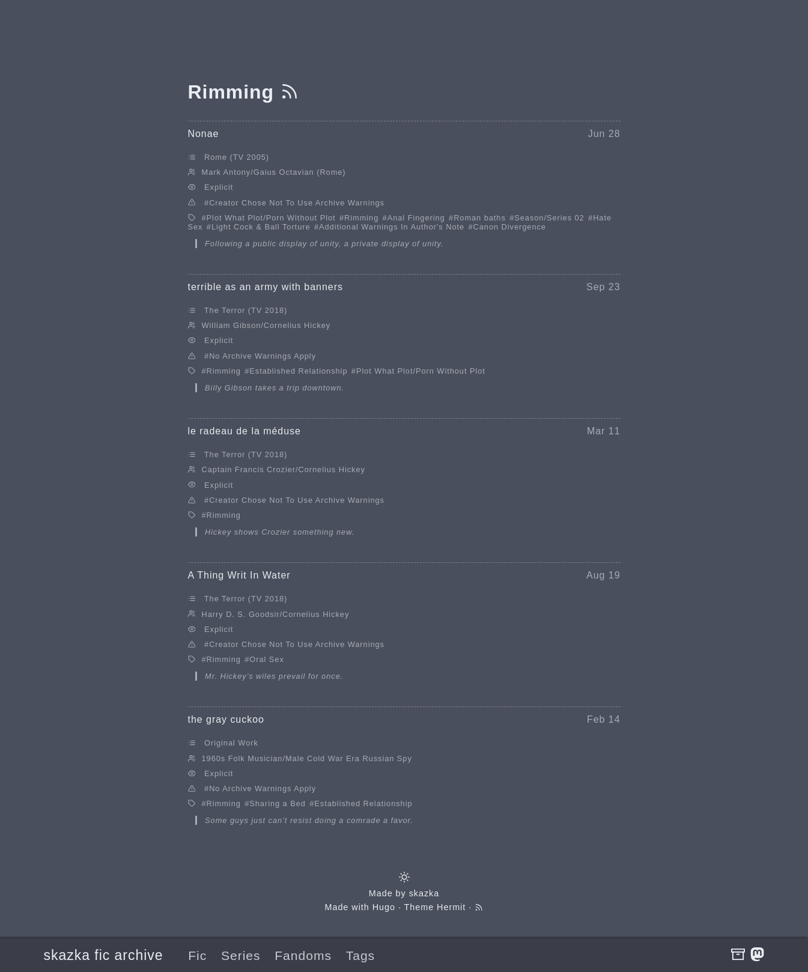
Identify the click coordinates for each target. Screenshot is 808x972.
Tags (360, 955)
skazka (424, 893)
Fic (197, 955)
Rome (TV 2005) (236, 157)
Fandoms (303, 955)
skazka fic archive (103, 955)
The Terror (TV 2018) (245, 310)
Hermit (451, 907)
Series (241, 955)
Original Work (231, 742)
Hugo (383, 907)
